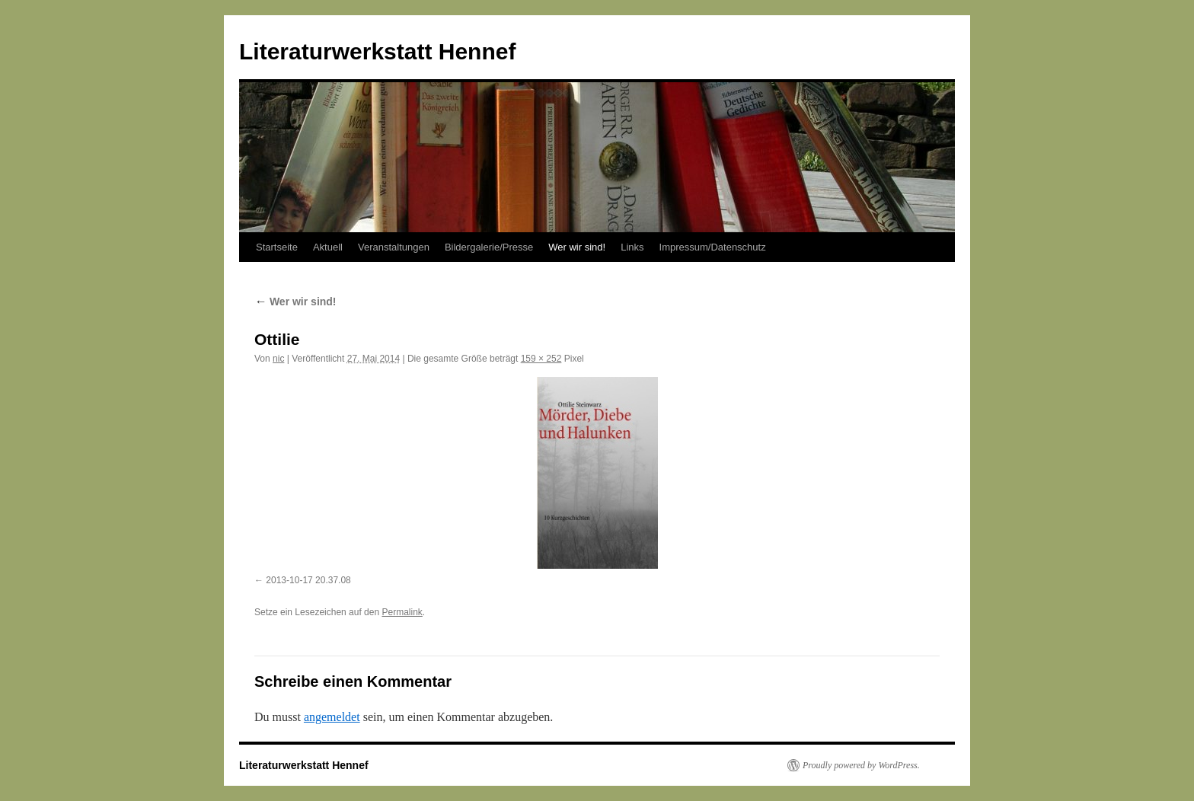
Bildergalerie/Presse (489, 247)
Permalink (402, 612)
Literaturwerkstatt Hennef (377, 51)
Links (632, 247)
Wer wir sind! (576, 247)
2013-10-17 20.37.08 (308, 580)
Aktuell (328, 247)
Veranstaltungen (393, 247)
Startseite (277, 247)
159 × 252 (541, 358)
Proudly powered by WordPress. (861, 765)
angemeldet (332, 716)
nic (278, 358)
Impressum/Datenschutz (712, 247)
